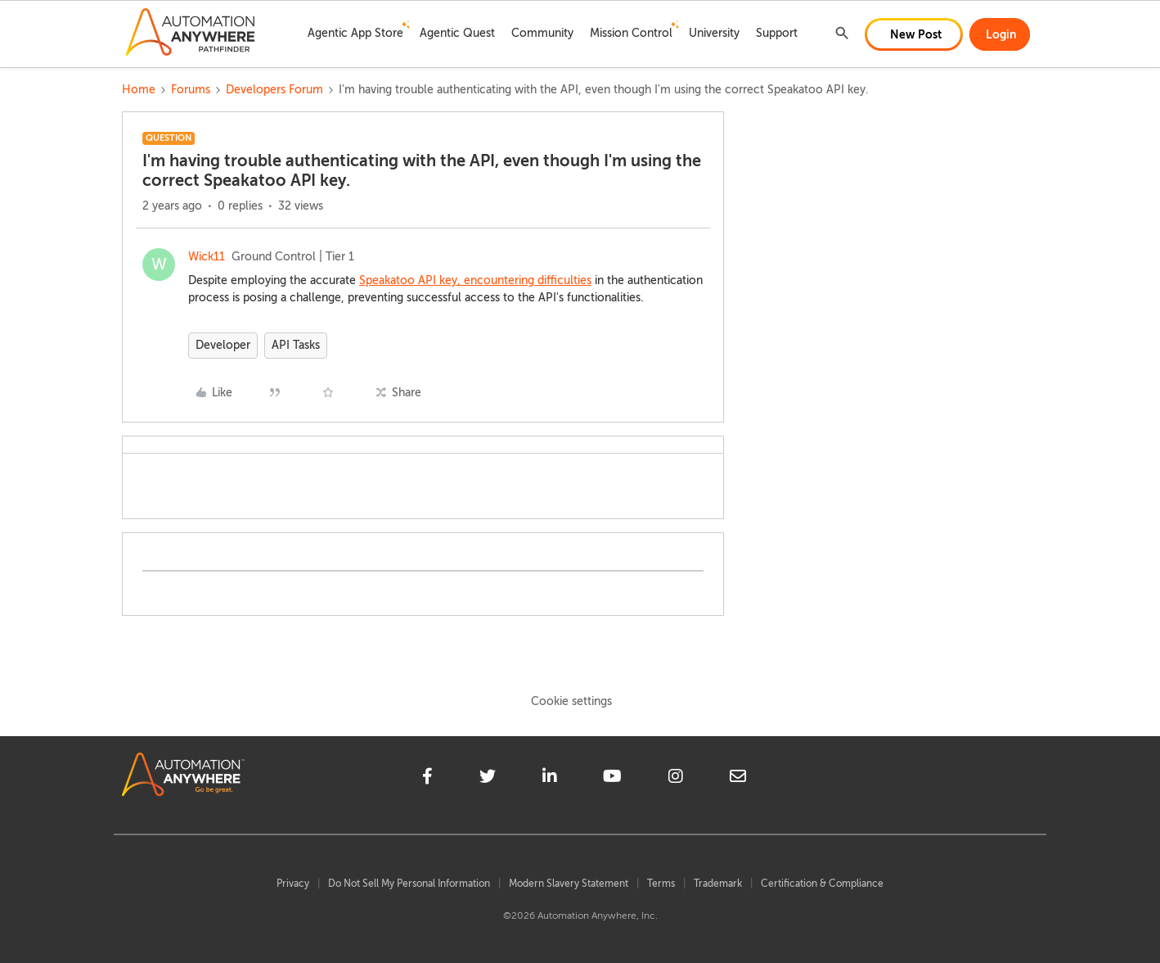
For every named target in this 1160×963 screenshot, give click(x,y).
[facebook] (427, 778)
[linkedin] (549, 778)
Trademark (718, 883)
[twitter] (487, 778)
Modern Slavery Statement (568, 883)
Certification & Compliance (822, 883)
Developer (223, 345)
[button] (914, 34)
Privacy (293, 883)
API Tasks (296, 345)
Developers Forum (274, 90)
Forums (190, 90)
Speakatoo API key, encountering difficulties (475, 280)
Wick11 (206, 257)
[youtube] (612, 778)
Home (138, 90)
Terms (661, 883)
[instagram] (675, 778)
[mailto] (738, 778)
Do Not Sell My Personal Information (409, 883)
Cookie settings (571, 701)
